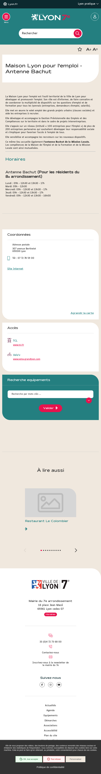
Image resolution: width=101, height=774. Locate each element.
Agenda (50, 710)
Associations (50, 726)
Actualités (50, 705)
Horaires (50, 614)
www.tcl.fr (18, 345)
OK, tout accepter (29, 759)
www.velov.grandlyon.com (26, 359)
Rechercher (30, 33)
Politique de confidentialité (50, 767)
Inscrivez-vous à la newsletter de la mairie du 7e (50, 664)
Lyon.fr (13, 4)
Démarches (51, 721)
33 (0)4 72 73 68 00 (51, 642)
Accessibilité (50, 731)
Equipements (51, 715)
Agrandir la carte (82, 313)
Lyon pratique (88, 3)
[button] (79, 49)
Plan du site (50, 736)
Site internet (15, 269)
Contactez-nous (50, 653)
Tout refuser (54, 759)
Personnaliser (75, 759)
